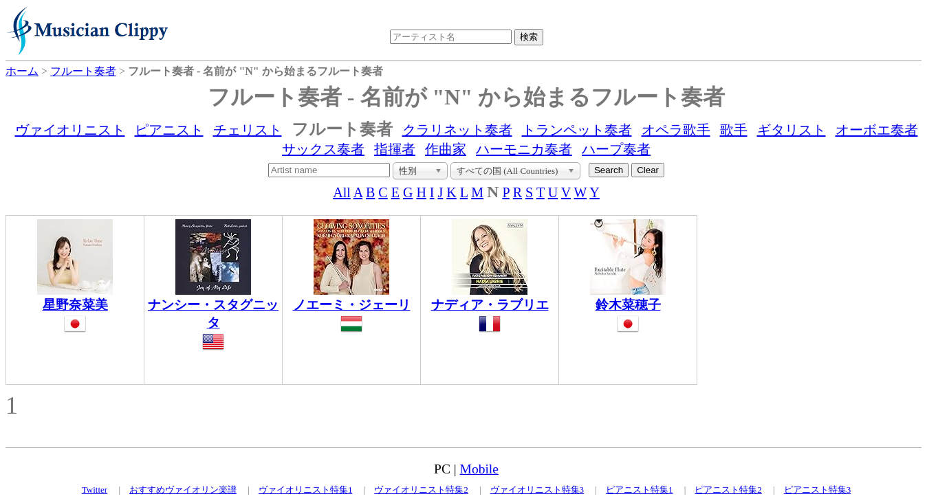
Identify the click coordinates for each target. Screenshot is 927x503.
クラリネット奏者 (457, 129)
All (342, 192)
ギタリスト (791, 129)
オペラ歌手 (676, 129)
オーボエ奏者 (877, 129)
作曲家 (445, 149)
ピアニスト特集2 (728, 489)
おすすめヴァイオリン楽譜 (183, 489)
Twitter (94, 489)
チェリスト (247, 129)
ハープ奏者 (616, 149)
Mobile (479, 469)
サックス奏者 (323, 149)
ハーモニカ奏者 (524, 149)
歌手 (734, 129)
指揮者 (394, 149)
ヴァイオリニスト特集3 (537, 489)
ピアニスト (169, 129)
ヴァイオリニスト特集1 (306, 489)
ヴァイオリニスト (70, 129)
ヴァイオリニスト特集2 (421, 489)
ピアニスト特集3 (817, 489)
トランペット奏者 (577, 129)
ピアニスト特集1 (639, 489)
